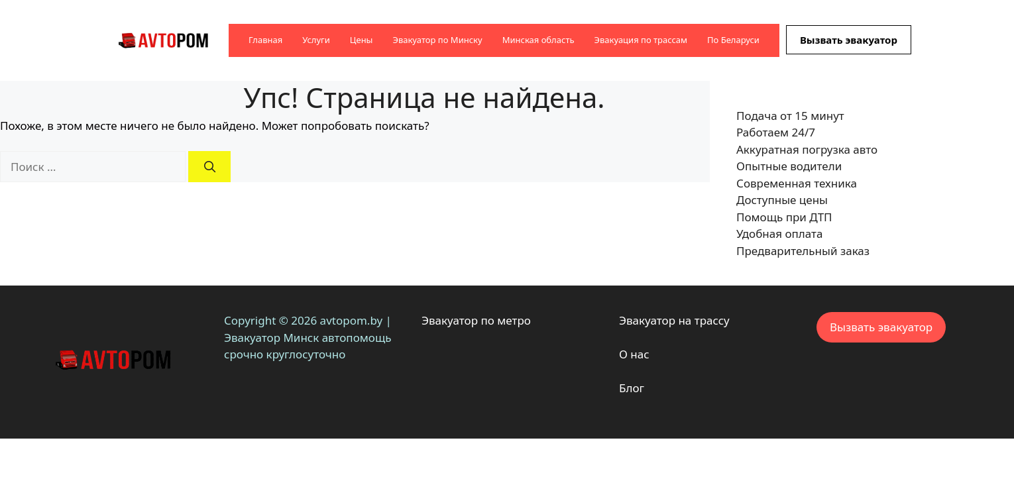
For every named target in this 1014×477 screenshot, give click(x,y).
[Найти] (209, 167)
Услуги (316, 40)
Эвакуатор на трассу (674, 320)
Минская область (538, 40)
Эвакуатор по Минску (437, 40)
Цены (361, 40)
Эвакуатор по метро (476, 320)
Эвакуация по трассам (641, 40)
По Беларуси (733, 40)
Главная (265, 40)
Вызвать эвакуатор (848, 39)
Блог (631, 388)
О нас (634, 354)
